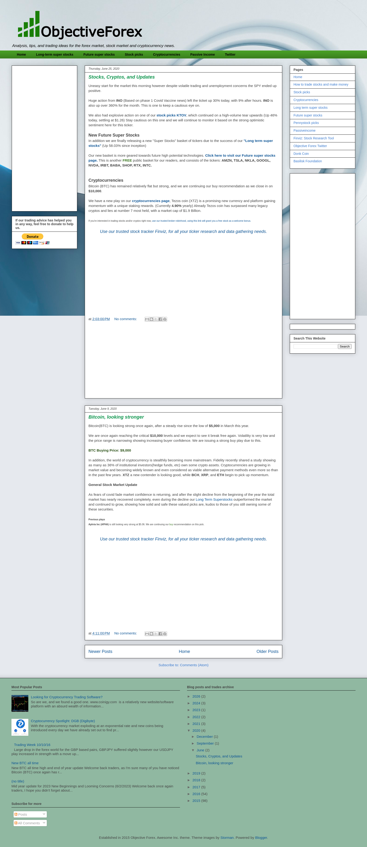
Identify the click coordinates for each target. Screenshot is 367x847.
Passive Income (202, 54)
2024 (196, 703)
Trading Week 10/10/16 (32, 745)
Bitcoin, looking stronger (116, 417)
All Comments (27, 823)
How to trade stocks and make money (321, 84)
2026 (196, 696)
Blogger (261, 838)
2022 (196, 717)
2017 (196, 787)
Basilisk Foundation (308, 161)
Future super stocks (99, 54)
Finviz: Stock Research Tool (314, 138)
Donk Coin (301, 154)
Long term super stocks (311, 107)
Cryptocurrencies (166, 54)
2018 (196, 780)
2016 (196, 794)
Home (21, 54)
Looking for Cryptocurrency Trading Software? (67, 697)
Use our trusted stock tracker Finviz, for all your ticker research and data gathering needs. (183, 231)
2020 (196, 730)
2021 (196, 724)
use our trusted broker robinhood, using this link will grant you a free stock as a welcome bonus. (201, 221)
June (201, 750)
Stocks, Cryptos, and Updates (121, 77)
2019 (196, 773)
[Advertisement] (183, 272)
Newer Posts (100, 651)
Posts (21, 814)
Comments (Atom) (194, 665)
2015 (196, 801)
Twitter (230, 54)
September (206, 743)
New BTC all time (25, 763)
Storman (227, 838)
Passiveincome (305, 130)
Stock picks (134, 54)
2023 (196, 710)
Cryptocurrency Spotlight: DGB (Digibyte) (63, 721)
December (205, 736)
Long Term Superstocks (214, 499)
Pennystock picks (306, 123)
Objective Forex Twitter (310, 146)
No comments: (126, 319)
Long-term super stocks (54, 54)
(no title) (17, 781)
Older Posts (268, 651)
